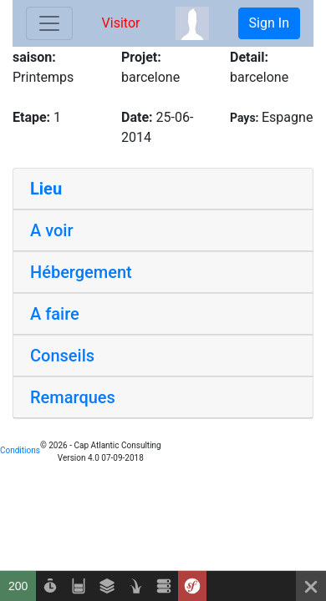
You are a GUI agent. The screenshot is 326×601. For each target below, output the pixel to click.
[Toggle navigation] (49, 23)
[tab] (163, 189)
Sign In (269, 23)
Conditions (20, 450)
